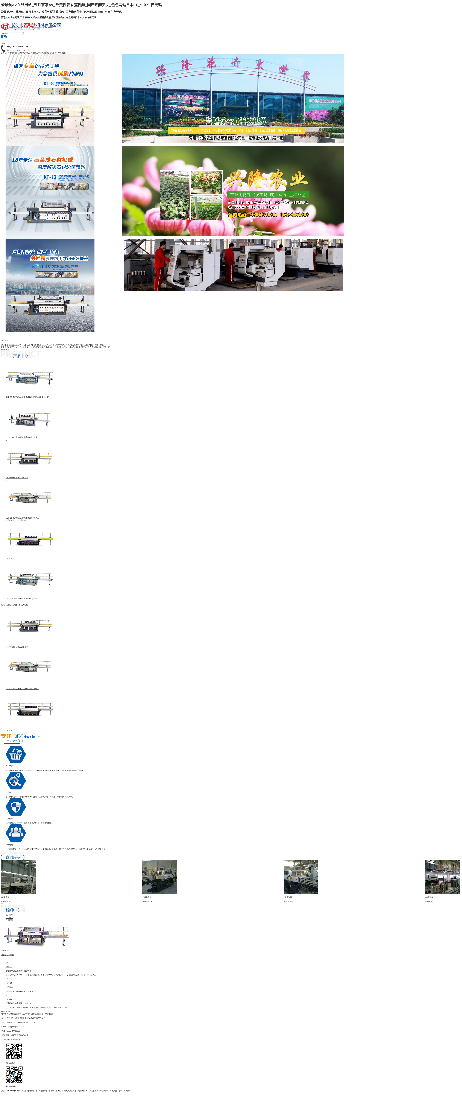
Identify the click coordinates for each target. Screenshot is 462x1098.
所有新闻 (9, 915)
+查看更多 (5, 350)
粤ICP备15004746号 (19, 1035)
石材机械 (12, 1014)
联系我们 (49, 1014)
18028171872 (31, 1022)
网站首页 (4, 1014)
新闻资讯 (34, 1014)
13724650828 (18, 1022)
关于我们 (41, 1014)
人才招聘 (26, 1014)
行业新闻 (9, 920)
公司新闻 (9, 918)
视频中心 (19, 1014)
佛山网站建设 (124, 1091)
